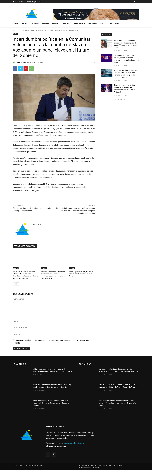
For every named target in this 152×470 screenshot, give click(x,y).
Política (20, 30)
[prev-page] (14, 283)
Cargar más (120, 99)
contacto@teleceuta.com (74, 443)
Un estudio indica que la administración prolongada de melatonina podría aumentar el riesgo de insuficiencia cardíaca (75, 210)
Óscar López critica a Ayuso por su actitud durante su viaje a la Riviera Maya (81, 274)
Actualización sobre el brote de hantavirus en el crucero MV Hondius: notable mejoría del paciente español (51, 403)
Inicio (14, 30)
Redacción (22, 62)
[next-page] (17, 283)
